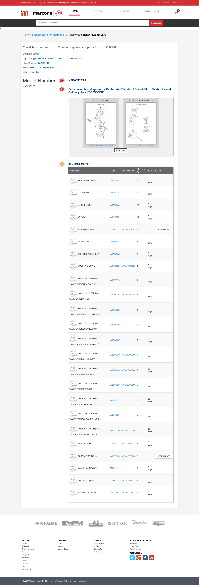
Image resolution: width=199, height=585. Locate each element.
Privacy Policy (134, 546)
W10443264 (115, 430)
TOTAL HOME (152, 11)
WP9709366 (127, 443)
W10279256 (115, 266)
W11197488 (127, 481)
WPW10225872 (128, 493)
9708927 (114, 230)
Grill (23, 566)
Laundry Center (63, 549)
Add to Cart (164, 230)
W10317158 (115, 192)
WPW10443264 (128, 430)
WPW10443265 (128, 385)
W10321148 (115, 280)
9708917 (114, 468)
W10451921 (115, 180)
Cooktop (25, 563)
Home (26, 34)
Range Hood (26, 569)
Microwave (25, 558)
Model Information (35, 47)
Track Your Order (135, 549)
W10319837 (115, 241)
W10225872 (115, 493)
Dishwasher (26, 546)
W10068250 (115, 456)
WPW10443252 (128, 295)
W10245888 (115, 254)
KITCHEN (98, 11)
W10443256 (115, 325)
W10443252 (115, 295)
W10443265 (115, 385)
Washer (60, 546)
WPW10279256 (128, 266)
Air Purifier (97, 552)
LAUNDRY (123, 11)
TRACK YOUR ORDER (168, 3)
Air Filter (97, 546)
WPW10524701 (128, 230)
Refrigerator (26, 555)
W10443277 (115, 400)
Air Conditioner (99, 543)
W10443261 (115, 415)
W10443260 (115, 370)
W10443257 (115, 340)
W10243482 (115, 205)
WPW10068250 (128, 456)
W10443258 (115, 355)
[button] (121, 154)
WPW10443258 (128, 355)
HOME (74, 11)
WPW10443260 (128, 370)
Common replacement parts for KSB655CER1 (88, 47)
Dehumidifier (98, 549)
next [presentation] (124, 150)
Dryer (60, 543)
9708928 (114, 481)
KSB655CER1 (30, 86)
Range (24, 543)
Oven (24, 560)
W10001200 (115, 217)
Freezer (24, 552)
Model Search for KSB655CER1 (49, 34)
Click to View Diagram (101, 145)
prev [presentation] (118, 150)
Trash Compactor (28, 549)
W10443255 (115, 310)
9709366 (114, 443)
